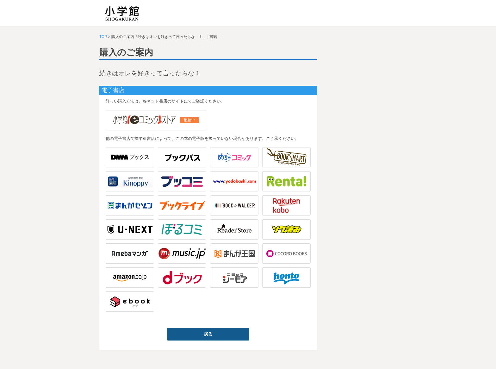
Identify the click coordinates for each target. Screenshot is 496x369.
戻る (208, 333)
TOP (103, 36)
